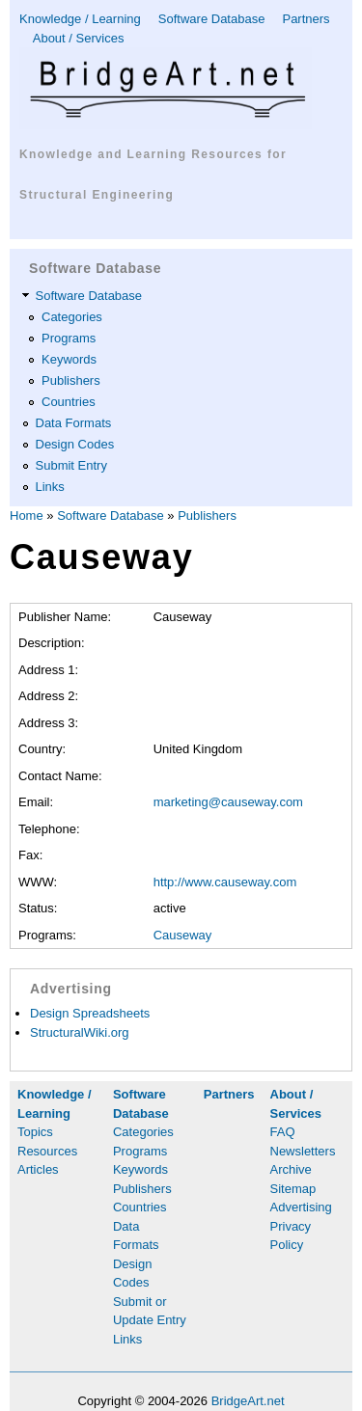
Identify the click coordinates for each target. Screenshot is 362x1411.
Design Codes (75, 444)
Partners (305, 19)
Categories (72, 317)
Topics (35, 1132)
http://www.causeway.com (225, 882)
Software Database (211, 19)
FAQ (282, 1132)
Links (50, 486)
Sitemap (293, 1188)
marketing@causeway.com (228, 802)
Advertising (301, 1207)
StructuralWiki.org (79, 1032)
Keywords (69, 359)
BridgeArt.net (248, 1401)
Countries (69, 401)
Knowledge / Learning (80, 19)
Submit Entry (71, 465)
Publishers (71, 380)
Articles (38, 1169)
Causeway (182, 935)
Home (26, 515)
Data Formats (74, 423)
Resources (47, 1151)
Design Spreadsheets (90, 1013)
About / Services (79, 38)
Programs (69, 338)
